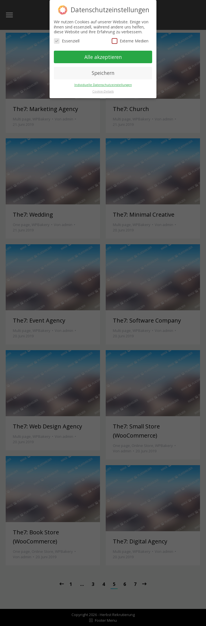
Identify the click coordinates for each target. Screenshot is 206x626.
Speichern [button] (103, 72)
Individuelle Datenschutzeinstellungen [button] (103, 85)
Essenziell (66, 41)
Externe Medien (130, 41)
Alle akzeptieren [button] (103, 57)
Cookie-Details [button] (103, 91)
